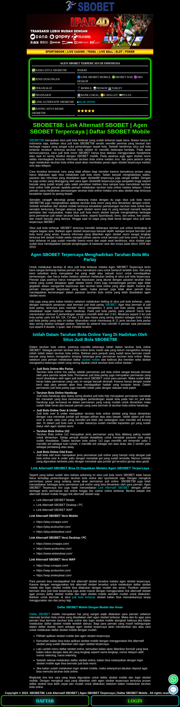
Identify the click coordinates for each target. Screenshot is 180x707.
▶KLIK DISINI (86, 101)
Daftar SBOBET (39, 614)
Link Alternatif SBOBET (113, 487)
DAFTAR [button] (45, 701)
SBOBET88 (36, 140)
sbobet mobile (91, 359)
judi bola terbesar (83, 597)
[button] (173, 690)
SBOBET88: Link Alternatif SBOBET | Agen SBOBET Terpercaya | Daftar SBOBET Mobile (89, 693)
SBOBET (110, 304)
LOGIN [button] (135, 701)
